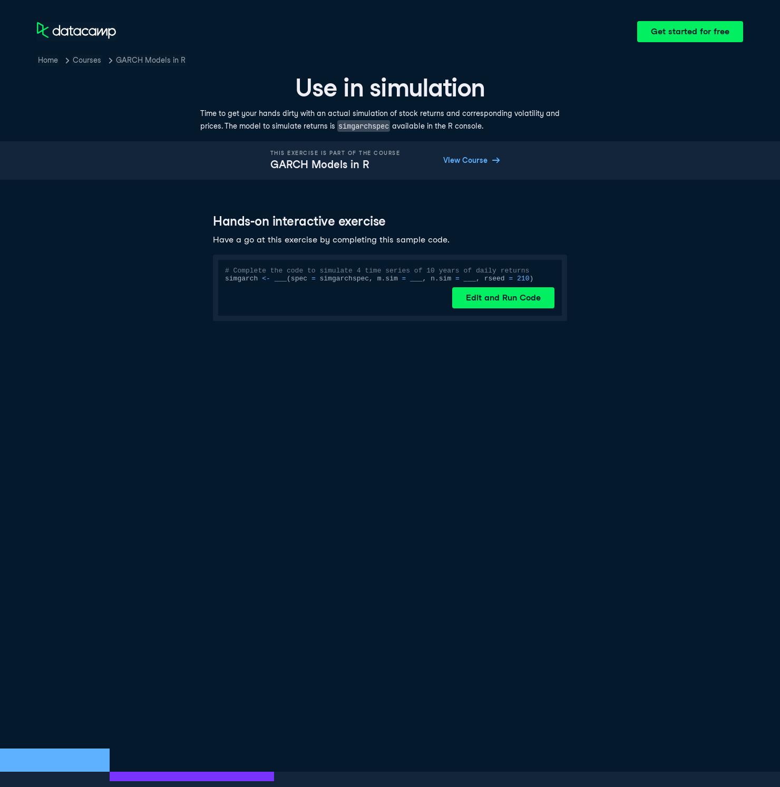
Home (48, 60)
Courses (87, 60)
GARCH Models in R (151, 60)
